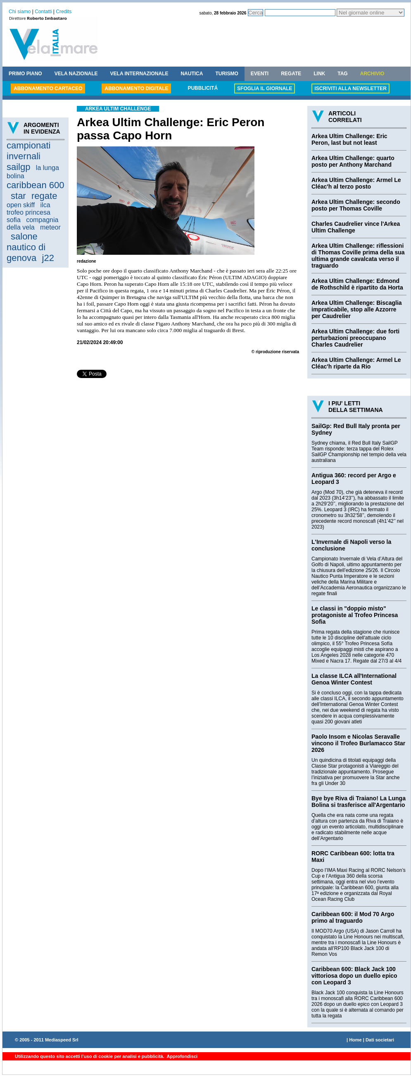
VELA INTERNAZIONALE (139, 74)
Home (355, 1039)
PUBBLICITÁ (203, 88)
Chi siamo (20, 11)
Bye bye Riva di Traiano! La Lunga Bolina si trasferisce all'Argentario (358, 801)
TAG (342, 74)
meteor (50, 227)
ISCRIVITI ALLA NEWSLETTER (350, 88)
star (18, 196)
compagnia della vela (32, 223)
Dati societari (380, 1039)
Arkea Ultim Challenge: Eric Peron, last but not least (349, 139)
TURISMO (226, 74)
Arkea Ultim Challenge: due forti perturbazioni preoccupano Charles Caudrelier (355, 338)
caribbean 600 (35, 185)
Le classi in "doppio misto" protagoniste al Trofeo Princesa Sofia (354, 615)
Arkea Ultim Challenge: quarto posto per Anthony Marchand (352, 161)
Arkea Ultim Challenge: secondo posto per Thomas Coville (355, 205)
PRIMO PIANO (25, 74)
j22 (48, 258)
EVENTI (259, 74)
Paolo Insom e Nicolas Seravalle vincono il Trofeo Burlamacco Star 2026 (358, 743)
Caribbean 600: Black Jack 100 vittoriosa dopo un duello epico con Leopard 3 (354, 976)
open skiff (21, 204)
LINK (319, 74)
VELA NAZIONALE (76, 74)
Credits (63, 11)
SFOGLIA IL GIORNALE (264, 88)
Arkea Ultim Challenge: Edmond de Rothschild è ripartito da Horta (357, 284)
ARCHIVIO (372, 74)
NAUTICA (192, 74)
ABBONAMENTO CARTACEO (48, 88)
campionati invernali (28, 150)
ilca (45, 204)
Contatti (43, 11)
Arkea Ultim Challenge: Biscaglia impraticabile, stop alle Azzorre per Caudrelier (356, 309)
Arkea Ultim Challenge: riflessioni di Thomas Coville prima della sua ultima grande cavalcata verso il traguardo (358, 255)
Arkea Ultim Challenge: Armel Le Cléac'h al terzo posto (356, 183)
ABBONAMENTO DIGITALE (136, 88)
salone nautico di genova (26, 247)
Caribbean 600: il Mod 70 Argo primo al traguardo (352, 917)
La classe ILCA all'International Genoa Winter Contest (354, 679)
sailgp (18, 167)
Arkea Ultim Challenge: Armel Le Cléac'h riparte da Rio (356, 363)
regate (44, 196)
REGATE (291, 74)
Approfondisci (181, 1056)
